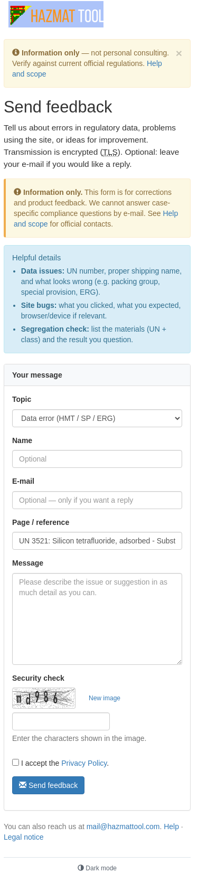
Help (171, 826)
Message (27, 563)
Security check (38, 678)
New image (104, 698)
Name (22, 440)
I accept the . (60, 763)
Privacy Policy (84, 763)
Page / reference (40, 522)
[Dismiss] (179, 53)
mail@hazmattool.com (123, 826)
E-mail (23, 481)
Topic (21, 399)
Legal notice (24, 837)
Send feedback (48, 785)
